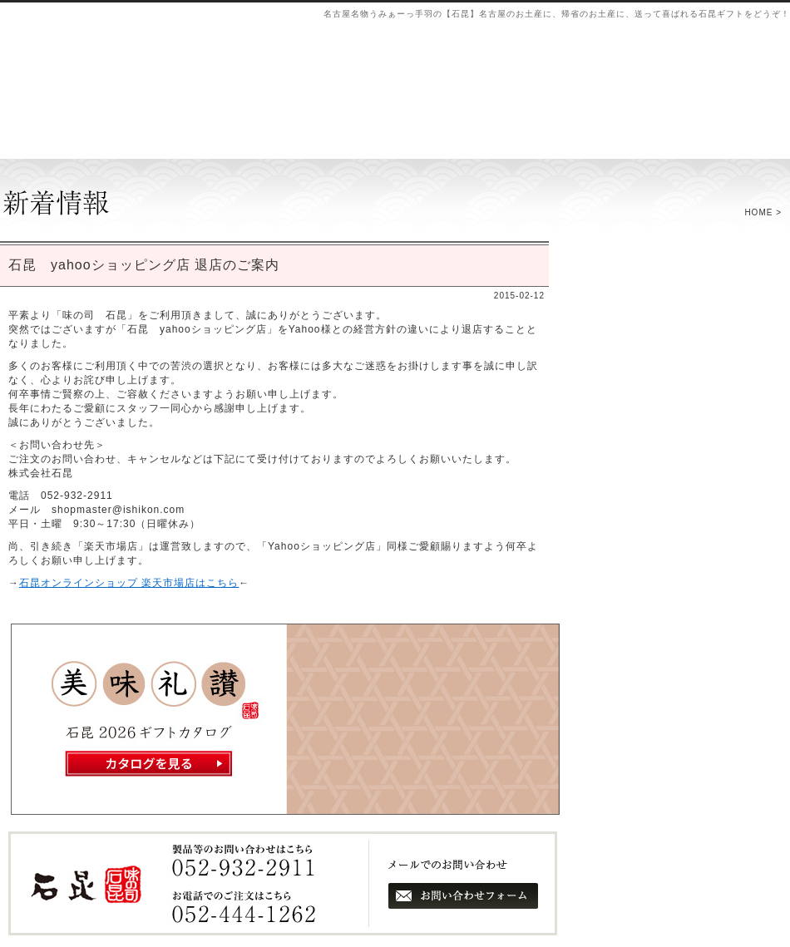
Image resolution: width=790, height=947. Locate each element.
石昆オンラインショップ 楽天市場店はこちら (129, 583)
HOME (758, 212)
